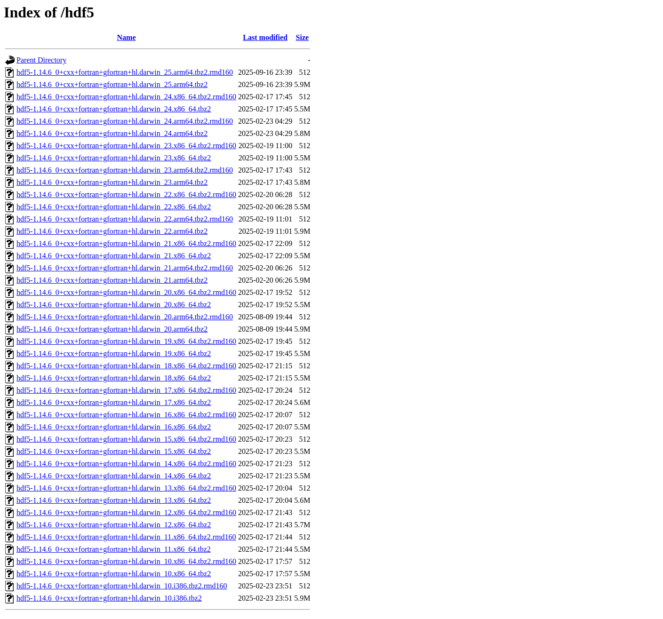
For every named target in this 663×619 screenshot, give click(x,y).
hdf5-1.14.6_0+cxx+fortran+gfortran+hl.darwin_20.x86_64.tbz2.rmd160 (126, 292)
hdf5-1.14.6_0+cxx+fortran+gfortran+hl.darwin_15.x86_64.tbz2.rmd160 (126, 439)
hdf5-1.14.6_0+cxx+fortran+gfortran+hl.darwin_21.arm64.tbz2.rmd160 (124, 268)
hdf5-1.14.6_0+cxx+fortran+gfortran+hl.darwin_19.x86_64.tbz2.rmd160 (126, 341)
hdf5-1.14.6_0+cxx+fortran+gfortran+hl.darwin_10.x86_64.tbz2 (113, 574)
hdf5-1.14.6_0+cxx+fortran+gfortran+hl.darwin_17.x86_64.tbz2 (113, 402)
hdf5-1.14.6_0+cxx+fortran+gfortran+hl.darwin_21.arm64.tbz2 (112, 280)
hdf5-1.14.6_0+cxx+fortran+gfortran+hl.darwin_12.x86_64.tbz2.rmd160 (126, 512)
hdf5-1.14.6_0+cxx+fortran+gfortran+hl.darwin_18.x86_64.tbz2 (113, 378)
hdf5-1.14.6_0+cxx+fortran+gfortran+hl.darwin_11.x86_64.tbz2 (113, 549)
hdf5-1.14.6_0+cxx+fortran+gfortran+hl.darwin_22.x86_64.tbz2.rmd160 (126, 194)
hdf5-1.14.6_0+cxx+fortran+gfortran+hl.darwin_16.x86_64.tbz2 (113, 427)
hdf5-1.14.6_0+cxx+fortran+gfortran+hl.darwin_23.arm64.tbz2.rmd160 (124, 170)
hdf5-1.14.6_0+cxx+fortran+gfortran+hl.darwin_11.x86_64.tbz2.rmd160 (126, 537)
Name (126, 37)
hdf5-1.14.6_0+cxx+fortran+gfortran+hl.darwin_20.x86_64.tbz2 (113, 305)
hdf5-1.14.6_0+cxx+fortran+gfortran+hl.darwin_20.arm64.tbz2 (112, 329)
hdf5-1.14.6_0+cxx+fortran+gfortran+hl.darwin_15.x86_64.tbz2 (113, 451)
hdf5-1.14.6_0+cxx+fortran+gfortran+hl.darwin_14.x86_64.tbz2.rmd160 (126, 464)
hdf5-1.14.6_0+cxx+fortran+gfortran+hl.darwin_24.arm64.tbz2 (112, 133)
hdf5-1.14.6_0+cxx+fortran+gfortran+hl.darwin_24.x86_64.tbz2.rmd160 (126, 97)
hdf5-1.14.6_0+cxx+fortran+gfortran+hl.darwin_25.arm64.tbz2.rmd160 (124, 72)
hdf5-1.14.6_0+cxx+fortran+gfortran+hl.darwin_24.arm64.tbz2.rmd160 (124, 121)
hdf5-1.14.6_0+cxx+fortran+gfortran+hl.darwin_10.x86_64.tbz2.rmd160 (126, 561)
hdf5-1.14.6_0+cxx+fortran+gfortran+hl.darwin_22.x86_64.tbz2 (113, 207)
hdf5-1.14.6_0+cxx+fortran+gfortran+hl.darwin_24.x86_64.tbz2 (113, 109)
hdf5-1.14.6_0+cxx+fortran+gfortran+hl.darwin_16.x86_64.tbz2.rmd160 (126, 415)
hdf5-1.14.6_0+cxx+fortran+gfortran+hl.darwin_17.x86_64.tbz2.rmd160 (126, 390)
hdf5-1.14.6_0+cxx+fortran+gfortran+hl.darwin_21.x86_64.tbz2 (113, 256)
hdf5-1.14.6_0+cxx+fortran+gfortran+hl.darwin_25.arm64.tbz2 (112, 84)
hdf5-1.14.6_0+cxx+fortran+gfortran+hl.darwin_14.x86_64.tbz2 (113, 476)
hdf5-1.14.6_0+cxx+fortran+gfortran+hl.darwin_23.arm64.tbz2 (112, 182)
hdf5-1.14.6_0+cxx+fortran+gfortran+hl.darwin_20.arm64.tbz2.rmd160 (124, 317)
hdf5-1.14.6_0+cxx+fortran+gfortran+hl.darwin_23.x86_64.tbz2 (113, 158)
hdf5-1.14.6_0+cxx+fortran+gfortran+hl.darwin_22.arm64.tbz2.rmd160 (124, 219)
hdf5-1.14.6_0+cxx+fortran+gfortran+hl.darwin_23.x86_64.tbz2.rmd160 (126, 146)
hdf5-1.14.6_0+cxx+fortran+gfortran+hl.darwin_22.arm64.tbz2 (112, 231)
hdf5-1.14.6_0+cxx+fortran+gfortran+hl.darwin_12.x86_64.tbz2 (113, 525)
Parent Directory (41, 60)
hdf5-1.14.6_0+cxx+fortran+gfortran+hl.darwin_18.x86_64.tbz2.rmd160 (126, 366)
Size (302, 37)
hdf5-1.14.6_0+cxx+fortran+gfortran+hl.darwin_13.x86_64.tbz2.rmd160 (126, 488)
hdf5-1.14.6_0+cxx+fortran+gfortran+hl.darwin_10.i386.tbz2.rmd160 (121, 586)
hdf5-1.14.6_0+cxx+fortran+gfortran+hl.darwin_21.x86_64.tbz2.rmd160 (126, 243)
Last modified (265, 37)
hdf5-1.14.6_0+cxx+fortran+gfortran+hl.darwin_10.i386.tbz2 (109, 598)
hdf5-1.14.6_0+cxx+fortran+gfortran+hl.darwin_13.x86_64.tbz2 (113, 500)
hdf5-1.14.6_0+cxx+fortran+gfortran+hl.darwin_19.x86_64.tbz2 (113, 353)
